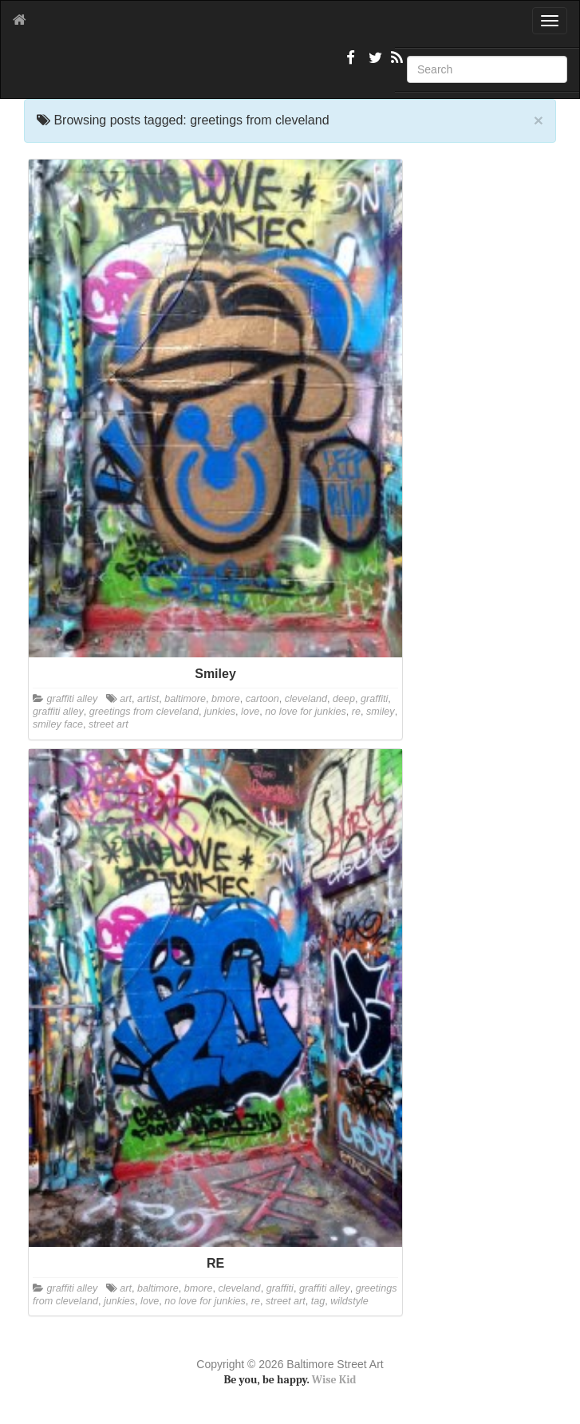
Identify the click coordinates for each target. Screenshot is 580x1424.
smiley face (58, 724)
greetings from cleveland (144, 711)
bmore (225, 698)
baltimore (185, 698)
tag (318, 1301)
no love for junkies (305, 711)
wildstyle (349, 1301)
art (126, 698)
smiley (380, 711)
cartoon (262, 698)
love (250, 711)
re (356, 711)
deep (344, 698)
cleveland (306, 698)
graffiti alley (72, 698)
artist (148, 698)
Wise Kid (334, 1380)
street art (108, 724)
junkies (219, 711)
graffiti (374, 698)
